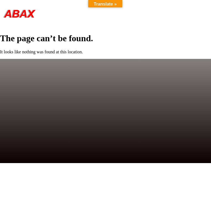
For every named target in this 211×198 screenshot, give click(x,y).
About (130, 14)
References (159, 14)
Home (76, 14)
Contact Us (194, 14)
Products (103, 14)
